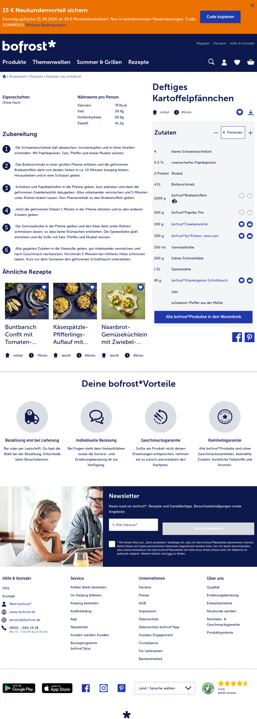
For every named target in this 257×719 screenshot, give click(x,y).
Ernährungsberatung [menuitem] (223, 589)
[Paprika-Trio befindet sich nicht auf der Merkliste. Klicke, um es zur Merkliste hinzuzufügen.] (241, 212)
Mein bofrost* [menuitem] (17, 597)
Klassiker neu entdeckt (63, 76)
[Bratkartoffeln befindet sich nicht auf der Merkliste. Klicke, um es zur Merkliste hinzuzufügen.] (241, 195)
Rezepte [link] (138, 62)
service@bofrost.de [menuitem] (21, 613)
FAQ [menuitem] (5, 581)
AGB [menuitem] (142, 597)
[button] (220, 17)
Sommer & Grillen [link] (99, 62)
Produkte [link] (14, 62)
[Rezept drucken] (251, 112)
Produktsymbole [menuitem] (220, 626)
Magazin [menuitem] (203, 43)
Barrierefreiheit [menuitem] (150, 653)
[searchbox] (159, 62)
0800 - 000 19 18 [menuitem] (20, 621)
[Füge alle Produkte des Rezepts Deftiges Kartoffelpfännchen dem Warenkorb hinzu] (203, 317)
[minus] (216, 132)
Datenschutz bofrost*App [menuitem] (159, 621)
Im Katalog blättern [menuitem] (86, 589)
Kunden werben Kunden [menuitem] (90, 629)
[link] (40, 47)
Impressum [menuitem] (147, 605)
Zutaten (165, 132)
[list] (128, 434)
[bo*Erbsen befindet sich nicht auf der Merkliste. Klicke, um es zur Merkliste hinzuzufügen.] (241, 236)
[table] (203, 230)
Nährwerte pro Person (98, 97)
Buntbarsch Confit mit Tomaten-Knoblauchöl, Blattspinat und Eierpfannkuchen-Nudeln (28, 334)
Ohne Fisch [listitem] (11, 102)
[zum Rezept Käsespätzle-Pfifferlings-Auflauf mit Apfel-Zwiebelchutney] (75, 301)
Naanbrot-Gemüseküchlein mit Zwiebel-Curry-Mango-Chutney (124, 334)
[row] (112, 105)
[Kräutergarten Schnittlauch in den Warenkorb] (250, 281)
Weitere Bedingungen (46, 25)
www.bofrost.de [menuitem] (18, 605)
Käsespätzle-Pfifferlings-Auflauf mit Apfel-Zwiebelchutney (75, 334)
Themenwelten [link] (51, 62)
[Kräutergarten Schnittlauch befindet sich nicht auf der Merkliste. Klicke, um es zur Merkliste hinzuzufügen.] (241, 280)
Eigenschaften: (16, 97)
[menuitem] (14, 64)
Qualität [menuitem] (213, 581)
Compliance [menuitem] (148, 637)
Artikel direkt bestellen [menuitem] (88, 581)
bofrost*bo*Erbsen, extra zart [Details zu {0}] (194, 236)
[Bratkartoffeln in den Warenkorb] (250, 196)
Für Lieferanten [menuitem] (151, 645)
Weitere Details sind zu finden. (163, 549)
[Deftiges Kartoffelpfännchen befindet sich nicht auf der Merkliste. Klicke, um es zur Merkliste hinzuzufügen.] (239, 112)
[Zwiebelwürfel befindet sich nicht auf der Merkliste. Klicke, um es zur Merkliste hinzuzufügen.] (241, 224)
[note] (27, 355)
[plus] (250, 132)
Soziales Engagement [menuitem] (156, 629)
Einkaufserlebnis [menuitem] (219, 597)
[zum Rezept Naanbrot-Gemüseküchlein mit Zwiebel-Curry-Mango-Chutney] (123, 301)
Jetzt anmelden (233, 524)
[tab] (224, 62)
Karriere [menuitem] (220, 43)
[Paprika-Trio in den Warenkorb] (250, 213)
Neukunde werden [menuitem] (221, 605)
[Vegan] (174, 201)
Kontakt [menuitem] (8, 589)
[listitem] (74, 150)
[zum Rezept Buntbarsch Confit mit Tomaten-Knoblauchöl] (27, 301)
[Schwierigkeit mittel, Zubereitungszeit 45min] (185, 112)
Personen (234, 132)
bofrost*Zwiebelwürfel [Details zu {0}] (189, 224)
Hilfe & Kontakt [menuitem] (242, 43)
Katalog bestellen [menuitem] (84, 597)
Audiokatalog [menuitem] (81, 605)
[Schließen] (253, 5)
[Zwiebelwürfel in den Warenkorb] (250, 224)
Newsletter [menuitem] (79, 621)
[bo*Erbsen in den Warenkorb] (250, 236)
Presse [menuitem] (144, 589)
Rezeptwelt (18, 76)
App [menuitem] (74, 613)
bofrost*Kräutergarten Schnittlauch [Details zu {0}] (199, 280)
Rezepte (36, 76)
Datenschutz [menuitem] (149, 613)
